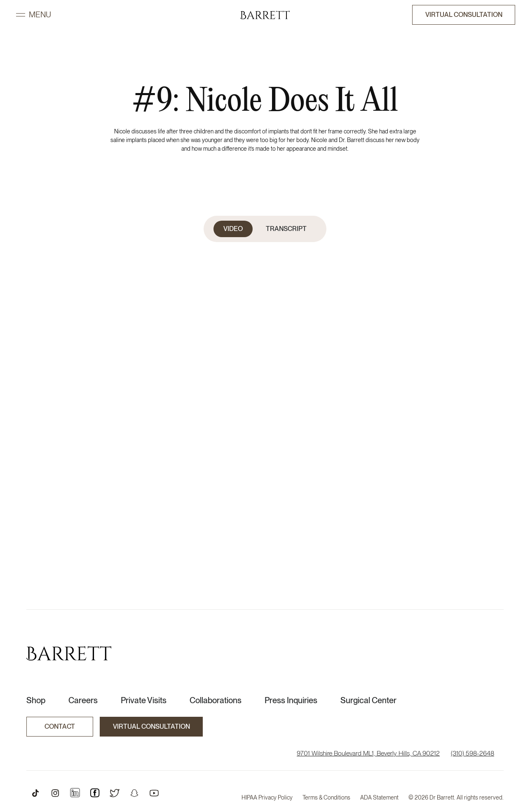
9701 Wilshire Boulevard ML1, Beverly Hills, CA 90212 (368, 753)
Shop (35, 700)
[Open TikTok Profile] (35, 793)
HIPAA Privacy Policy (267, 797)
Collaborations (216, 700)
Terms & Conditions (326, 797)
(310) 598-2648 (472, 753)
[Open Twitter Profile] (115, 793)
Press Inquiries (291, 700)
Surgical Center (368, 700)
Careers (83, 700)
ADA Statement (379, 797)
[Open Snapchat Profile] (134, 793)
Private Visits (144, 700)
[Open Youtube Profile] (154, 793)
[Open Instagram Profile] (55, 793)
